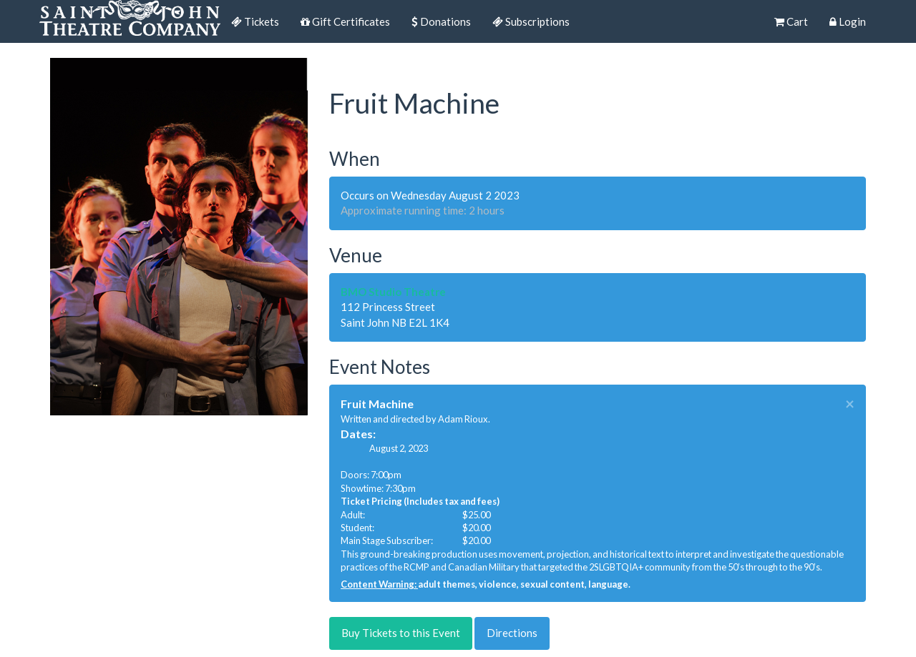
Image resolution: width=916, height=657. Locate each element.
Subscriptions (531, 21)
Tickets (255, 21)
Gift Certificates (345, 21)
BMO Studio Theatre (393, 291)
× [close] (849, 404)
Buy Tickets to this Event (400, 632)
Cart (791, 21)
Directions (512, 632)
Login (847, 21)
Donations (441, 21)
